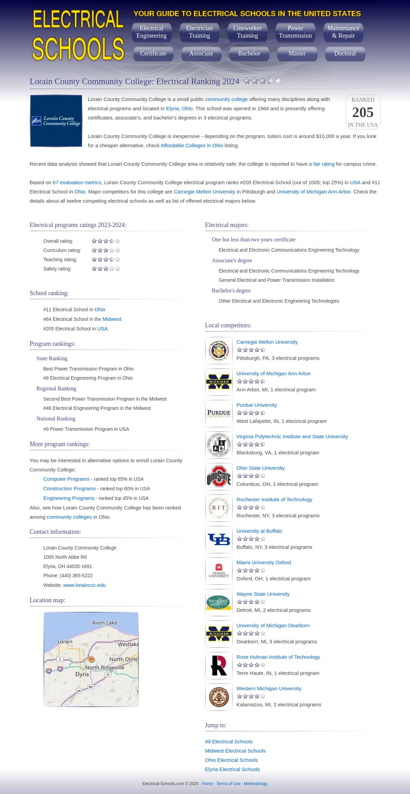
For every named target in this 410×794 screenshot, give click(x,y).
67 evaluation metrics (77, 182)
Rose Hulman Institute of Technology (278, 657)
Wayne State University (263, 594)
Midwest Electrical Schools (235, 751)
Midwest (111, 319)
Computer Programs (67, 479)
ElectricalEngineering (152, 32)
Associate (201, 53)
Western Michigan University (269, 688)
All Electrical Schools (229, 741)
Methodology (256, 783)
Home (207, 783)
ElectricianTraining (199, 32)
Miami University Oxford (264, 562)
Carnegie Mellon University (204, 191)
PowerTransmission (295, 32)
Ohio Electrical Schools (231, 760)
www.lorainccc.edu (84, 585)
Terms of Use (228, 783)
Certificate (153, 53)
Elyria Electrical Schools (232, 769)
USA (355, 182)
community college (226, 99)
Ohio (187, 108)
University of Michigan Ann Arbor (314, 191)
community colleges (69, 517)
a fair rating (322, 164)
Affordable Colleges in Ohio (192, 145)
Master (297, 53)
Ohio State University (261, 468)
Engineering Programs (69, 498)
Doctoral (345, 53)
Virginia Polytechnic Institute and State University (292, 436)
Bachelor (249, 53)
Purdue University (257, 405)
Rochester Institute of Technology (275, 499)
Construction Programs (70, 488)
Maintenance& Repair (343, 32)
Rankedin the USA (363, 112)
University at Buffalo (259, 531)
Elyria (172, 108)
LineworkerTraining (247, 32)
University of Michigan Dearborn (273, 625)
